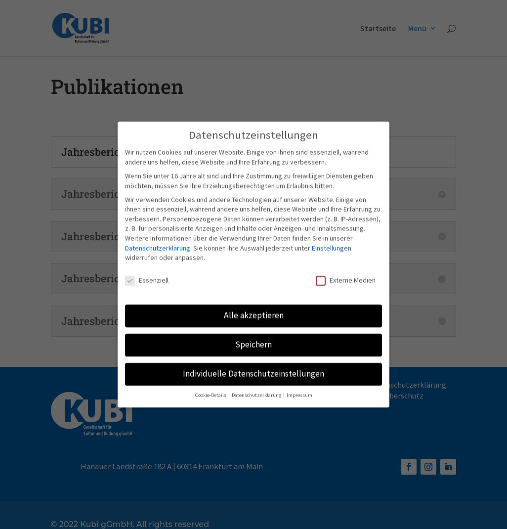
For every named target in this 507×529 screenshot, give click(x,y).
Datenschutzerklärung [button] (257, 389)
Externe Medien (346, 274)
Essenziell (147, 274)
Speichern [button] (253, 338)
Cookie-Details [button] (211, 389)
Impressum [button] (299, 389)
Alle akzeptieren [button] (254, 309)
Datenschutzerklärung (157, 242)
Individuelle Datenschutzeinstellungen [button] (253, 367)
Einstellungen (331, 242)
